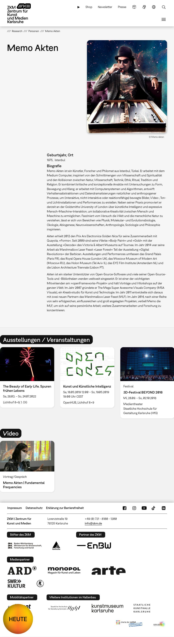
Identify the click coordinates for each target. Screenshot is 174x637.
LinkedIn (163, 508)
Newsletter (105, 7)
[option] (87, 377)
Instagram (134, 508)
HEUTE (18, 619)
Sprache (153, 7)
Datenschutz (34, 508)
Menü (163, 19)
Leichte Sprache (134, 7)
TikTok (153, 508)
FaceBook (124, 508)
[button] (127, 86)
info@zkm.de (93, 523)
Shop (88, 7)
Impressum (14, 508)
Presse (122, 7)
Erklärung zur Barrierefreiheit (65, 508)
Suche (163, 7)
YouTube (144, 508)
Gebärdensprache (144, 7)
